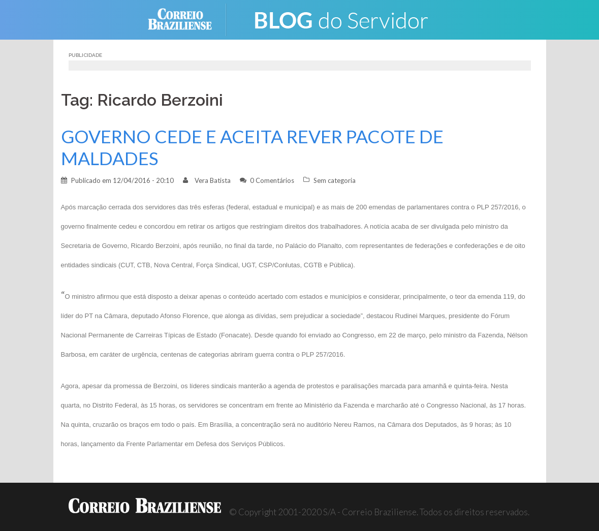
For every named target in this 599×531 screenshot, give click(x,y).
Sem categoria (334, 180)
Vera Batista (213, 180)
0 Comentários (272, 180)
